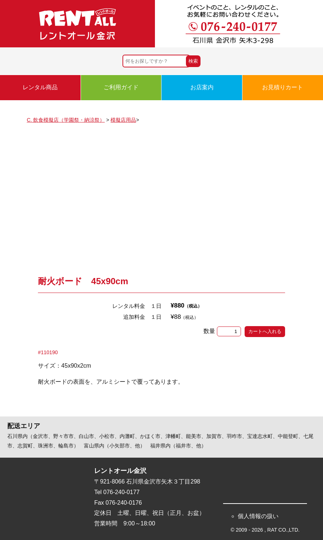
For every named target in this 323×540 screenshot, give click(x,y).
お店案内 (202, 87)
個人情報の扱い (258, 516)
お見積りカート (282, 87)
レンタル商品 (40, 87)
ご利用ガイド (121, 87)
